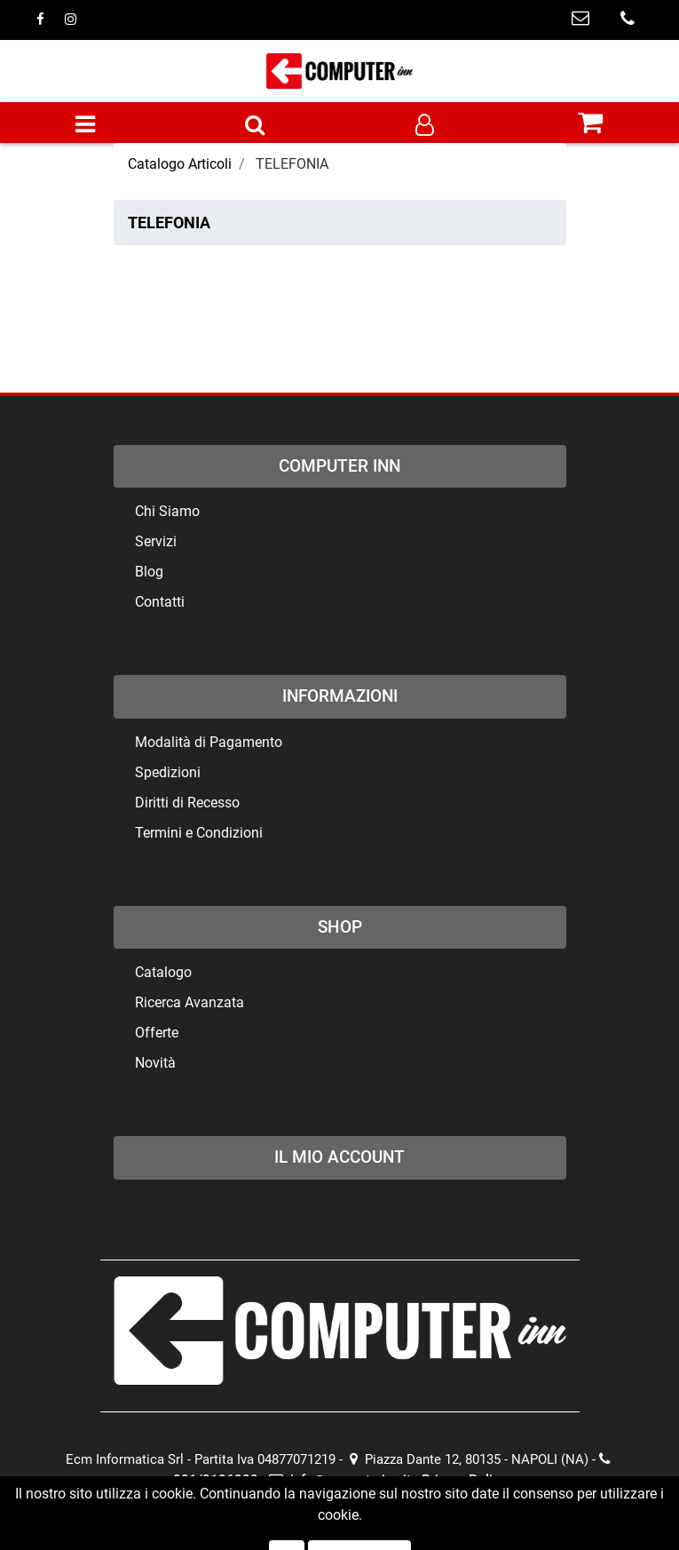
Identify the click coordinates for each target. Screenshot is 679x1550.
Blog (149, 571)
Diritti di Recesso (187, 802)
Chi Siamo (167, 511)
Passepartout (374, 1517)
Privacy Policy (464, 1480)
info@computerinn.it (340, 1480)
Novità (155, 1062)
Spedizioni (168, 772)
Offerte (156, 1032)
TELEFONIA (292, 163)
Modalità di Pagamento (208, 742)
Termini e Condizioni (199, 832)
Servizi (156, 541)
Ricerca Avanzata (189, 1002)
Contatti (160, 601)
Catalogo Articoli (180, 163)
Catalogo (163, 972)
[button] (254, 126)
